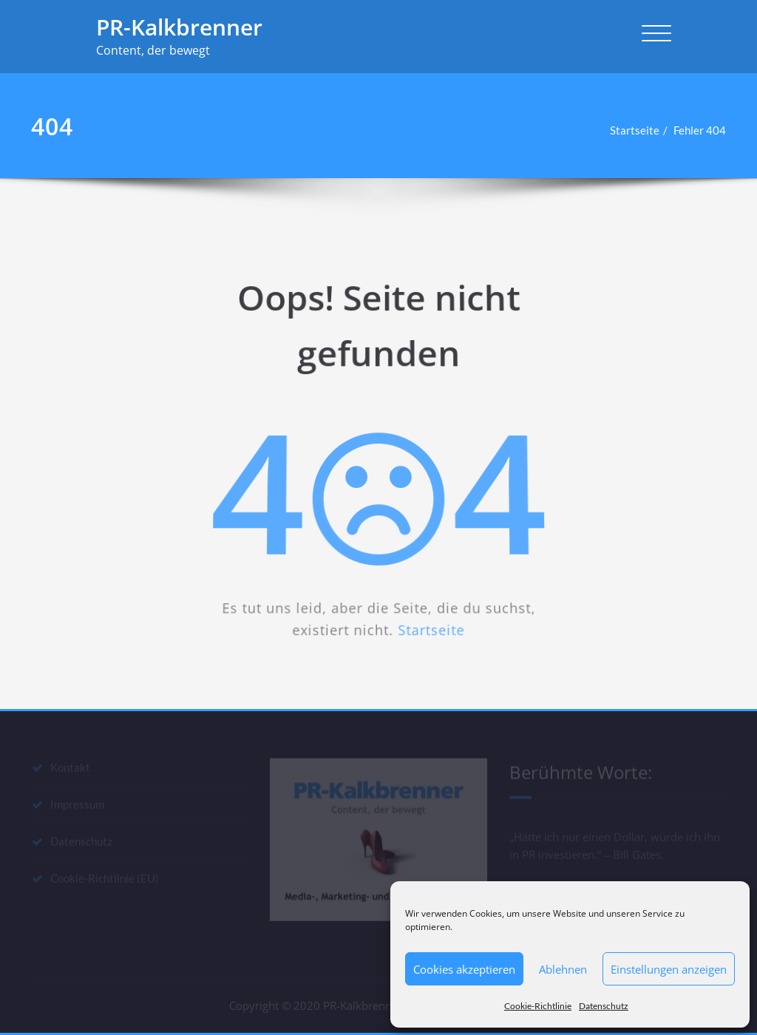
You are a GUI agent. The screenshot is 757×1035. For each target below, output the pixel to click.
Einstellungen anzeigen (669, 969)
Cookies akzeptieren (464, 969)
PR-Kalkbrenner (179, 27)
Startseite (642, 130)
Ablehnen (563, 969)
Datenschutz (603, 1005)
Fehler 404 (707, 130)
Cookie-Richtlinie (537, 1005)
